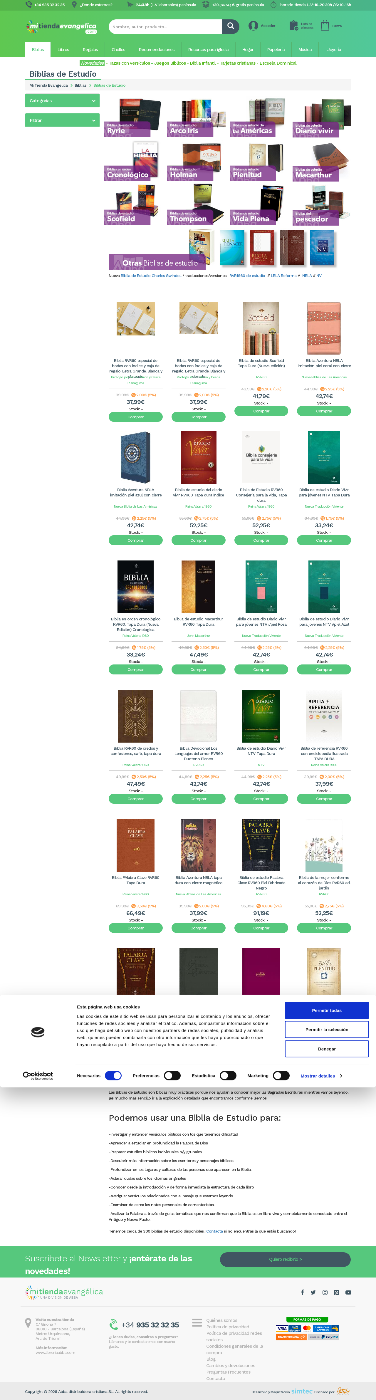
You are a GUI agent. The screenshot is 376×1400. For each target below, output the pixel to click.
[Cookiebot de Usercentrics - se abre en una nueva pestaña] (38, 1388)
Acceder (268, 25)
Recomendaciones (156, 49)
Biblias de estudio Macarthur (57, 187)
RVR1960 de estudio (247, 275)
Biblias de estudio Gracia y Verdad (62, 172)
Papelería (276, 49)
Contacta (214, 1231)
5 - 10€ (43, 283)
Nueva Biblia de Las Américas (135, 506)
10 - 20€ (44, 290)
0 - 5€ (42, 275)
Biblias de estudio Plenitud (55, 195)
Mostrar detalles (318, 1388)
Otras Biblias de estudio (52, 234)
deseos (307, 26)
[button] (62, 100)
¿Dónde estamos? (96, 4)
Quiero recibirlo (283, 1259)
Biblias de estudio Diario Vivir (57, 150)
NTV (261, 765)
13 (222, 1080)
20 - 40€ (45, 298)
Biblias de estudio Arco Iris (54, 134)
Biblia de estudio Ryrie (51, 127)
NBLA (307, 275)
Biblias (38, 49)
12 (215, 1080)
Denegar (327, 1361)
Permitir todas (327, 1322)
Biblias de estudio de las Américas (62, 142)
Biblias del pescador (49, 226)
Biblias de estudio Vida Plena (57, 218)
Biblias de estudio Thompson (57, 211)
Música (305, 49)
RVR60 (261, 377)
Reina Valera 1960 (198, 506)
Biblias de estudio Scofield (55, 203)
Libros (63, 49)
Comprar (135, 416)
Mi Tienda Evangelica (48, 85)
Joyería (334, 49)
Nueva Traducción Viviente (324, 506)
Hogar (248, 49)
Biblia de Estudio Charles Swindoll (151, 275)
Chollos (118, 49)
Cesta (337, 26)
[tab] (62, 100)
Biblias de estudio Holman (54, 180)
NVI (319, 275)
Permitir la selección (327, 1342)
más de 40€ (47, 305)
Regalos (90, 49)
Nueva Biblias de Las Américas (324, 377)
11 (207, 1080)
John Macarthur (198, 636)
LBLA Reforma (283, 275)
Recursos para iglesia (208, 49)
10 (200, 1080)
